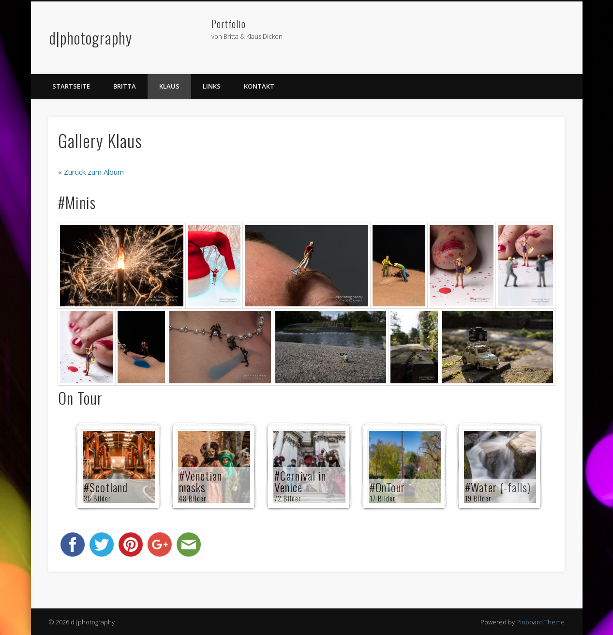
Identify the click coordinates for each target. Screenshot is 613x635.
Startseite (71, 86)
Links (212, 86)
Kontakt (259, 86)
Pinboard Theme (540, 622)
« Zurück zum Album (91, 172)
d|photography (90, 37)
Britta (124, 86)
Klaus (169, 86)
